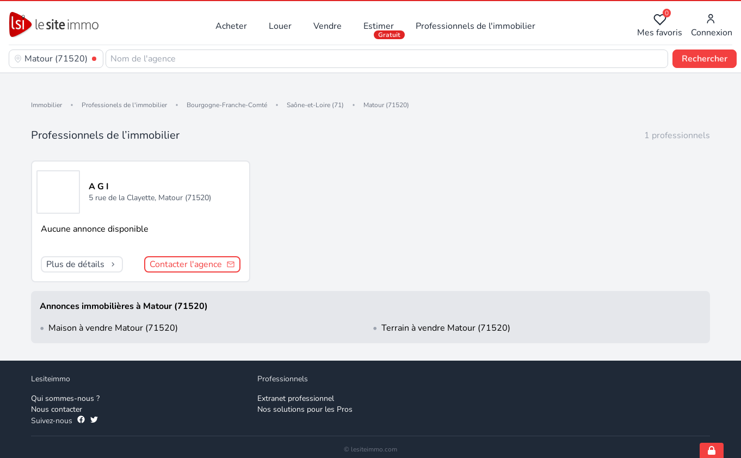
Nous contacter (56, 409)
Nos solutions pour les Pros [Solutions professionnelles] (305, 409)
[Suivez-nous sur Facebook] (81, 421)
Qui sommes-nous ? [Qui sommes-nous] (65, 398)
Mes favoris (659, 26)
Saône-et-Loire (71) (315, 105)
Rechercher (704, 59)
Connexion (711, 26)
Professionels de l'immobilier (124, 105)
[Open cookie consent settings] (712, 450)
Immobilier (46, 105)
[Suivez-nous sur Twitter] (94, 421)
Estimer (378, 26)
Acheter (231, 26)
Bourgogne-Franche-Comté (227, 105)
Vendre (327, 26)
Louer (280, 26)
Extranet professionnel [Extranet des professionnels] (295, 398)
